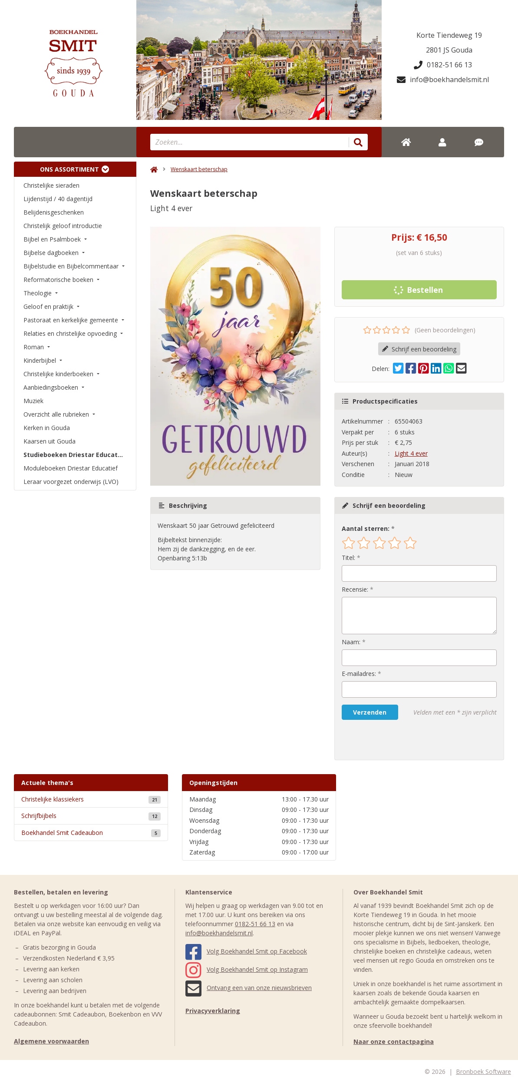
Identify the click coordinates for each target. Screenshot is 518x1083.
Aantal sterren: (365, 528)
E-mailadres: (359, 673)
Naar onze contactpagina (393, 1041)
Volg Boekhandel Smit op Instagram (246, 969)
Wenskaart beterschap (199, 169)
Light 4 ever (411, 453)
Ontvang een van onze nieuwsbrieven (248, 988)
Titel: (348, 557)
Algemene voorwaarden (51, 1041)
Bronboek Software (483, 1071)
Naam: (351, 642)
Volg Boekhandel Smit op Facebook (246, 951)
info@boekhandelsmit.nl (443, 79)
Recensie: (355, 589)
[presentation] (397, 740)
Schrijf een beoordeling (419, 349)
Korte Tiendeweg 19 (449, 35)
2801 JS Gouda (449, 50)
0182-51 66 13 (443, 65)
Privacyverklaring (212, 1011)
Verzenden (369, 712)
